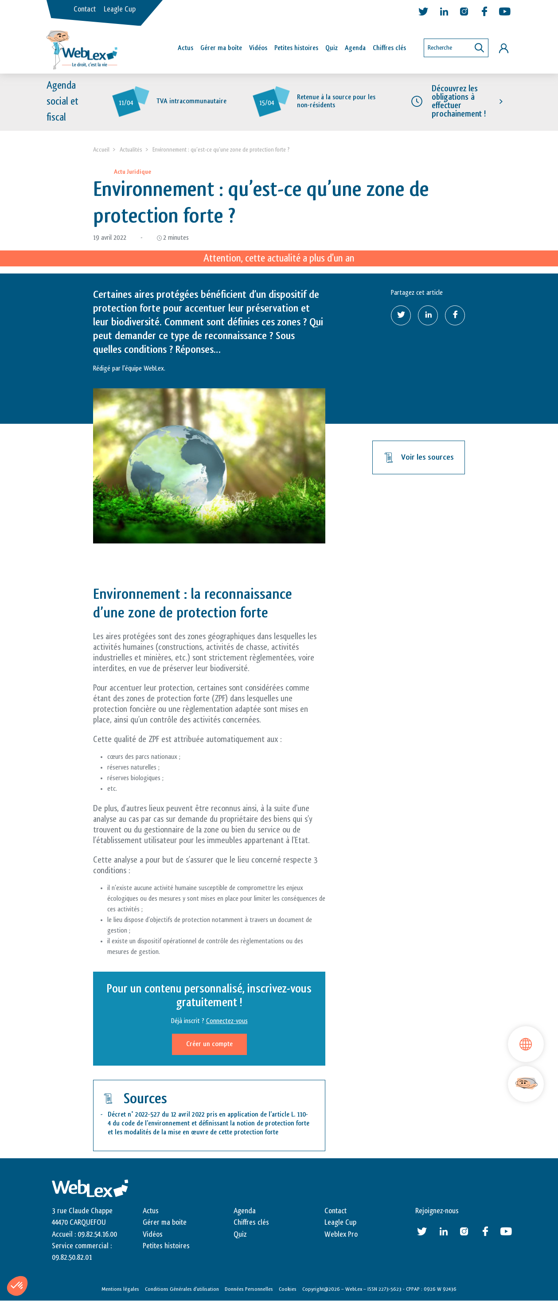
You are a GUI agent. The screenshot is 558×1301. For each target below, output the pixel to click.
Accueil (101, 149)
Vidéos (258, 48)
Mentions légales (120, 1289)
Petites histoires (296, 48)
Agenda (355, 48)
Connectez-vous (227, 1021)
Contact (85, 9)
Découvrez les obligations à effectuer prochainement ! (459, 101)
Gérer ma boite (165, 1222)
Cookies (288, 1289)
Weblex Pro (341, 1234)
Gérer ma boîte (221, 48)
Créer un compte (209, 1044)
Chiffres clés (389, 48)
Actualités (131, 149)
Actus (185, 48)
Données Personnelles (249, 1289)
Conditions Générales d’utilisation (182, 1289)
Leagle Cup (120, 9)
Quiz (331, 48)
